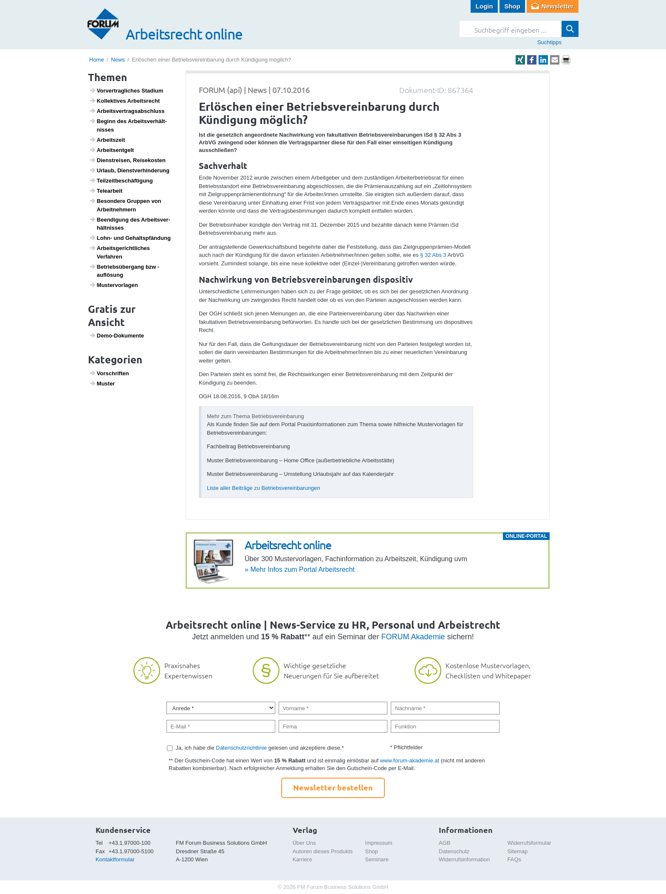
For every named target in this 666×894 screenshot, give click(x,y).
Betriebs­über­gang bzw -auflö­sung (124, 270)
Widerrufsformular (529, 843)
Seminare (377, 859)
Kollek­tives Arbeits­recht (124, 100)
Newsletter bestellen (333, 787)
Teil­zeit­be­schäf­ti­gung (121, 180)
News (118, 59)
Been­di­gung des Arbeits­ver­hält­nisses (129, 223)
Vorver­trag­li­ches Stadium (126, 90)
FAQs (515, 859)
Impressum (378, 843)
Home (96, 59)
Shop (512, 6)
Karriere (302, 859)
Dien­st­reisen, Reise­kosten (127, 160)
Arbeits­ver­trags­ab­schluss (127, 110)
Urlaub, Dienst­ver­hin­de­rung (129, 170)
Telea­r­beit (106, 190)
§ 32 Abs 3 (433, 255)
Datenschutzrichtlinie (241, 748)
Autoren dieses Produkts (323, 851)
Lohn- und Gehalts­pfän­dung (130, 237)
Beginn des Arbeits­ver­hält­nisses (128, 125)
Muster (102, 383)
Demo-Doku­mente (116, 335)
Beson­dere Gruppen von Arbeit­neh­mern (125, 205)
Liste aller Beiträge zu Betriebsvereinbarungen (263, 488)
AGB (444, 843)
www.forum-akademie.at (409, 760)
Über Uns (304, 843)
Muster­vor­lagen (113, 284)
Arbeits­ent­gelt (111, 149)
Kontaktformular (115, 859)
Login (484, 6)
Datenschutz (454, 851)
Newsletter (558, 6)
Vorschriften (109, 373)
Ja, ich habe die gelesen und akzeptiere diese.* (260, 748)
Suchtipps (549, 42)
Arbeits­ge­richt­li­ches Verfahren (119, 252)
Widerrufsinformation (464, 859)
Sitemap (518, 851)
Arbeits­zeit (107, 139)
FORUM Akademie (413, 637)
